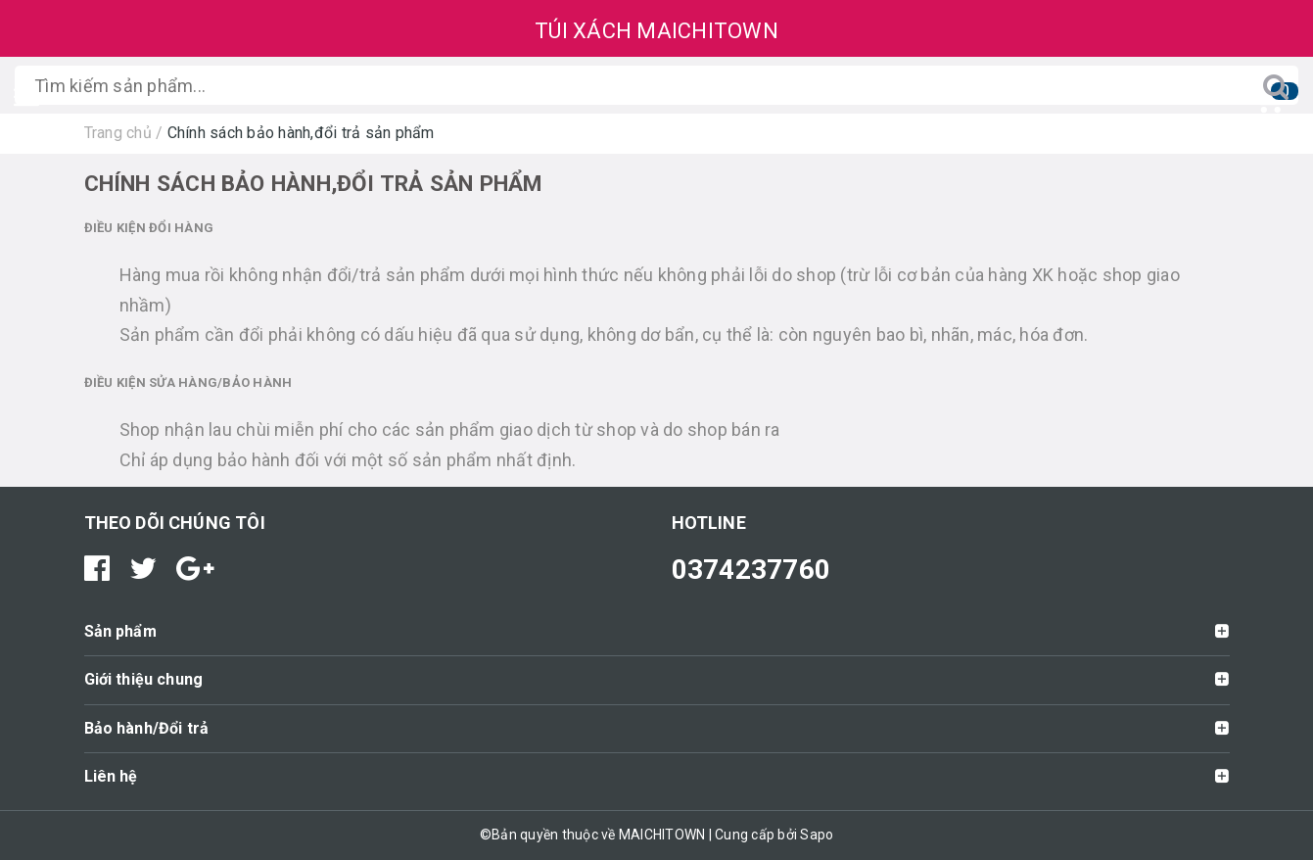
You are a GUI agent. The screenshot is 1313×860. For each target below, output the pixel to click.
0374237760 (751, 569)
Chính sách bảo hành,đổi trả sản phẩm (313, 183)
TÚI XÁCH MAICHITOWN (656, 31)
